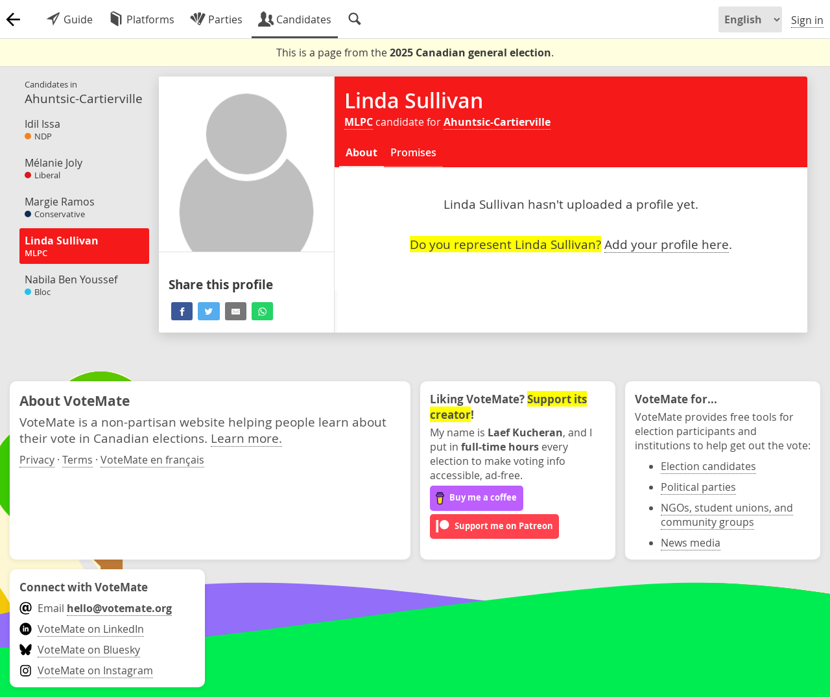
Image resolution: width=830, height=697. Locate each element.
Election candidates (708, 466)
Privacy (36, 460)
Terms (77, 460)
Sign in (807, 20)
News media (690, 543)
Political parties (698, 487)
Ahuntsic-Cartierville (497, 122)
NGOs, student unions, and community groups (727, 515)
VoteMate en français (152, 460)
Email (95, 608)
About (361, 152)
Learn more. (246, 438)
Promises (413, 152)
